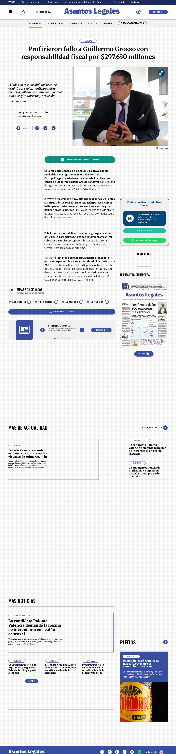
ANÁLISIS (107, 23)
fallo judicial (45, 301)
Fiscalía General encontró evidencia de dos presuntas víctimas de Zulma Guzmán (27, 453)
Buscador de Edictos (132, 23)
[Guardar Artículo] (23, 128)
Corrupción (96, 301)
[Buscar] (23, 12)
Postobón (53, 2)
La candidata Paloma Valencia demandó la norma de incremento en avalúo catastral (147, 449)
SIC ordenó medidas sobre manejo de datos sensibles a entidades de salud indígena (60, 669)
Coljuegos (136, 2)
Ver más (144, 353)
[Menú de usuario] (138, 12)
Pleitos (128, 642)
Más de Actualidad (27, 427)
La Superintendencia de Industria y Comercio (85, 2)
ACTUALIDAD (35, 23)
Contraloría (19, 301)
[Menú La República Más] (10, 12)
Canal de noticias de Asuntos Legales (80, 159)
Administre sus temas (61, 311)
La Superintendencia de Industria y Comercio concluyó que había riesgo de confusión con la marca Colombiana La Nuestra (143, 674)
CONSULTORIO (55, 23)
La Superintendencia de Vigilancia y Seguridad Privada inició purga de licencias (144, 472)
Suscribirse (158, 12)
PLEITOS (92, 23)
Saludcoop (72, 301)
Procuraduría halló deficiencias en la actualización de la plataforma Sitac (93, 669)
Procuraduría (119, 2)
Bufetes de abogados (32, 2)
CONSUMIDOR (75, 23)
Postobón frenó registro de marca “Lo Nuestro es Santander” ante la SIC (141, 663)
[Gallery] (62, 328)
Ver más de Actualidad (154, 427)
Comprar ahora (144, 230)
